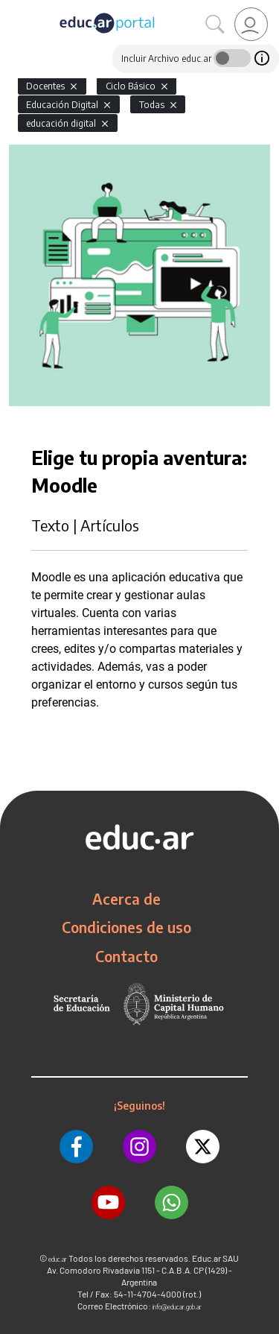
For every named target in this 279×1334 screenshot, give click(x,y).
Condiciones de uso (126, 927)
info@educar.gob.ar (177, 1307)
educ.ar (57, 1259)
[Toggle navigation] (13, 8)
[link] (251, 24)
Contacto (126, 956)
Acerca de (126, 899)
